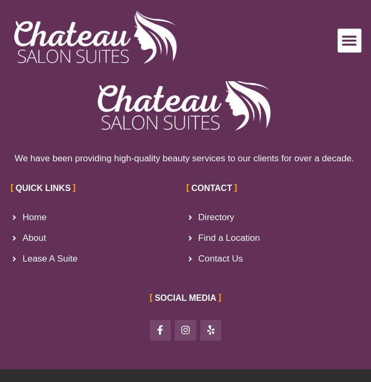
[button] (349, 41)
